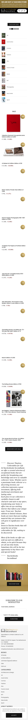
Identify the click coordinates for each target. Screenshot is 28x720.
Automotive (7, 41)
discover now (14, 584)
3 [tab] (14, 29)
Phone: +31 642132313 (7, 646)
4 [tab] (16, 29)
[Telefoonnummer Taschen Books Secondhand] (22, 11)
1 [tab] (10, 29)
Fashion (6, 54)
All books (3, 655)
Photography (7, 87)
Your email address (7, 606)
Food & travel (5, 689)
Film (5, 61)
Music (5, 74)
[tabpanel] (14, 20)
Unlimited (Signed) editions (9, 661)
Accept (14, 715)
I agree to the (10, 615)
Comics (6, 48)
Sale (2, 663)
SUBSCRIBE (14, 619)
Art (4, 35)
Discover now (14, 25)
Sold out (3, 666)
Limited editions (5, 658)
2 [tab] (12, 29)
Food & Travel (7, 67)
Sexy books (7, 93)
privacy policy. (14, 615)
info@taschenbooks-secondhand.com (12, 649)
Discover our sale (14, 449)
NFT (5, 80)
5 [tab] (18, 29)
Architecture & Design (7, 672)
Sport (5, 99)
